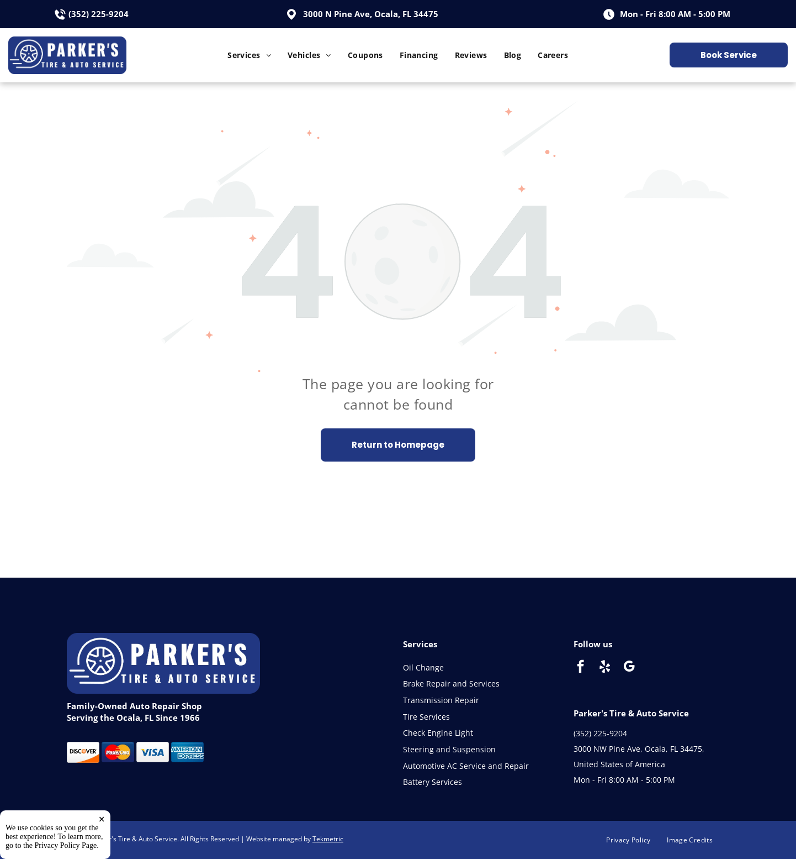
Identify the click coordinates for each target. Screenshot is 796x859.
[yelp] (604, 668)
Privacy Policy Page (66, 845)
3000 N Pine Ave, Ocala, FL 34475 (370, 13)
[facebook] (580, 668)
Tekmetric (327, 839)
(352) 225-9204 (98, 13)
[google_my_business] (629, 668)
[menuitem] (249, 55)
